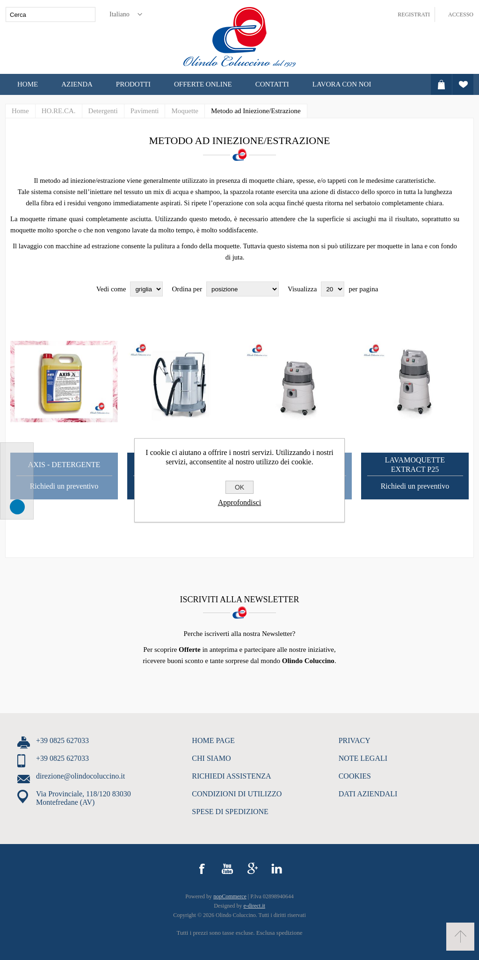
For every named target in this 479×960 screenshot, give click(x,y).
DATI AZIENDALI (368, 794)
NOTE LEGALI (363, 758)
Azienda (77, 84)
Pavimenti (145, 111)
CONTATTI (272, 84)
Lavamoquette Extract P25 (415, 464)
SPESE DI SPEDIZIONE (230, 812)
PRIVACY (354, 740)
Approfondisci (239, 502)
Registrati (414, 14)
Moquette (184, 111)
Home (27, 84)
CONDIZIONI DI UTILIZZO (237, 794)
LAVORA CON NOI (341, 84)
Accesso (460, 14)
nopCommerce (230, 896)
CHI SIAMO (211, 758)
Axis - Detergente (64, 465)
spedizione (289, 932)
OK (239, 487)
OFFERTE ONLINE (203, 84)
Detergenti (103, 111)
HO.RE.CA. (59, 111)
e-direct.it (254, 905)
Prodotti (133, 84)
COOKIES (355, 776)
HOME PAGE (213, 740)
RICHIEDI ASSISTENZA (231, 776)
